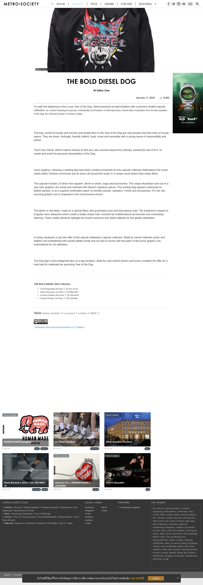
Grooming (16, 513)
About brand (19, 510)
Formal (180, 521)
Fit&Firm (157, 549)
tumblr (88, 523)
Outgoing (157, 511)
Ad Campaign (190, 533)
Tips (170, 549)
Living (165, 559)
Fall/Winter (158, 543)
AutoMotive (191, 556)
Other (162, 514)
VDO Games (170, 511)
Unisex (170, 514)
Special (183, 524)
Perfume (157, 559)
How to (17, 517)
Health (172, 552)
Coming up (190, 530)
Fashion (78, 4)
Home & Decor (65, 517)
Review (184, 514)
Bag (147, 489)
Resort (192, 514)
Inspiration (28, 513)
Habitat (180, 530)
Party (172, 521)
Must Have (30, 523)
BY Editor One (101, 90)
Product (157, 552)
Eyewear (177, 533)
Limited (82, 313)
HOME (61, 4)
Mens (162, 533)
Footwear (94, 449)
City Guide (52, 523)
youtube (89, 520)
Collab (44, 489)
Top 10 (62, 523)
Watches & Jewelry (49, 507)
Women (178, 518)
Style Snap (45, 513)
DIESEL (93, 313)
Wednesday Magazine (130, 507)
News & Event (8, 520)
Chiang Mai (188, 518)
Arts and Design (169, 546)
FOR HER (126, 4)
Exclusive (19, 523)
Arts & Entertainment (47, 517)
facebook (89, 507)
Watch (191, 552)
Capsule (188, 540)
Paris (163, 530)
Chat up (44, 449)
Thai (191, 511)
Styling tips (182, 552)
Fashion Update (51, 313)
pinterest (89, 517)
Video (70, 523)
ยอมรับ (156, 578)
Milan (177, 514)
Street (169, 518)
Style (94, 4)
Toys (76, 517)
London (185, 508)
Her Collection (160, 524)
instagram (89, 510)
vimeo (104, 510)
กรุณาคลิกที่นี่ (137, 578)
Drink (164, 549)
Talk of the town (161, 521)
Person (160, 508)
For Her (31, 510)
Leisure (109, 4)
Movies (156, 530)
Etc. (155, 518)
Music (156, 533)
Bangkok (169, 527)
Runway (18, 507)
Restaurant (179, 537)
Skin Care (189, 546)
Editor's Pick (158, 537)
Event (165, 552)
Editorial (145, 4)
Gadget (169, 556)
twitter (88, 513)
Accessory (69, 313)
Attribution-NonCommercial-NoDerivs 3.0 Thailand (59, 327)
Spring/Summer (160, 540)
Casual (169, 537)
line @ (104, 507)
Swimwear (182, 511)
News (37, 449)
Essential (41, 523)
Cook (155, 514)
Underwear (158, 527)
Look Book (189, 527)
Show (169, 533)
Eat (154, 508)
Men (167, 543)
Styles (172, 540)
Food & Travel (29, 517)
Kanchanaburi (172, 508)
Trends (156, 546)
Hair (193, 521)
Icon (37, 513)
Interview (173, 524)
